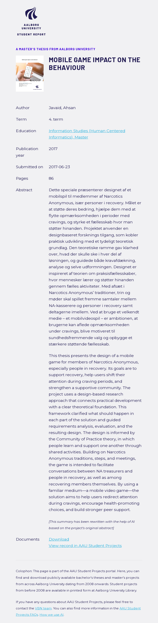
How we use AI (52, 615)
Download (59, 539)
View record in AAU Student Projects (85, 545)
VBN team (43, 608)
